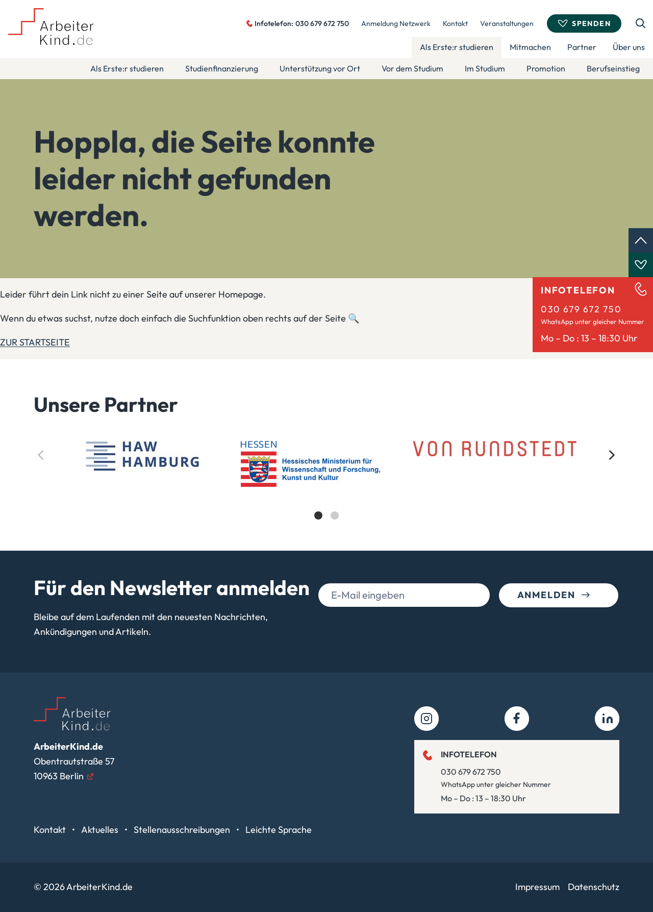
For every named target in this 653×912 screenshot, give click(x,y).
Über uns (629, 47)
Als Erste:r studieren (456, 47)
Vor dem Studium (412, 68)
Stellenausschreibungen (183, 829)
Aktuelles (100, 829)
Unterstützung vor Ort (320, 68)
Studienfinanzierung (221, 68)
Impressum (537, 887)
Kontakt (455, 23)
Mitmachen (530, 47)
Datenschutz (593, 887)
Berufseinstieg (613, 68)
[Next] (611, 455)
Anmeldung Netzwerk (396, 23)
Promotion (545, 68)
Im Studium (485, 68)
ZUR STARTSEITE (35, 342)
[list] (326, 489)
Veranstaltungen (507, 23)
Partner (581, 47)
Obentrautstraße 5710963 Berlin (74, 761)
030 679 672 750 (581, 309)
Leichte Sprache (278, 829)
